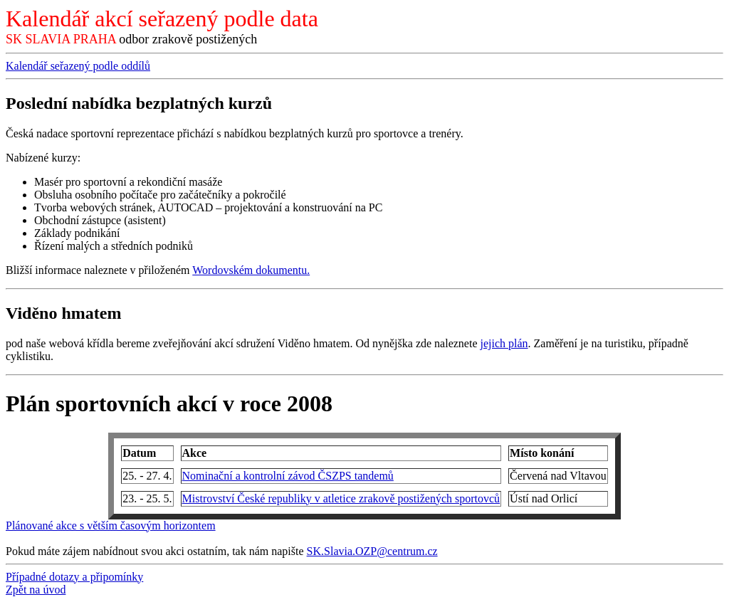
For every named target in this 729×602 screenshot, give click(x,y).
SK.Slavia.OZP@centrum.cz (372, 551)
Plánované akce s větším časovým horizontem (111, 525)
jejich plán (504, 343)
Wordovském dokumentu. (251, 270)
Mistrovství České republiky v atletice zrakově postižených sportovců (341, 498)
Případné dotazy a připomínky (74, 577)
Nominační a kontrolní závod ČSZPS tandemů (288, 476)
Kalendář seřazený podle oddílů (78, 66)
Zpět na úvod (35, 589)
